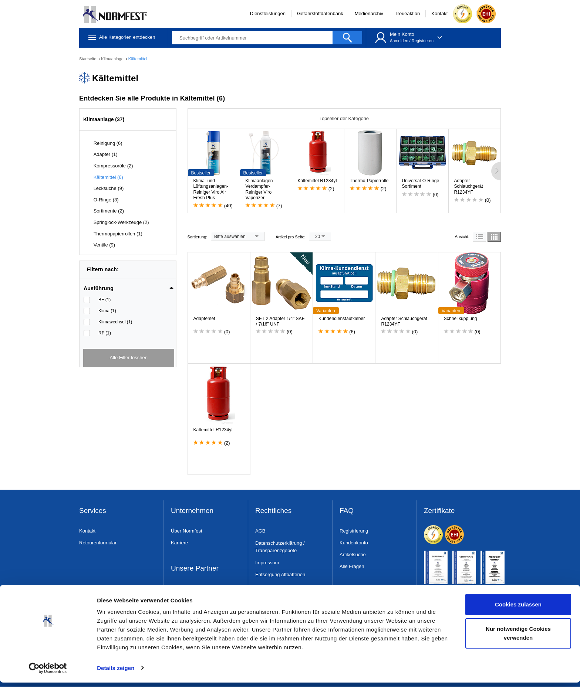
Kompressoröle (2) (113, 166)
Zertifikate (439, 511)
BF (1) (104, 299)
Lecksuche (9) (109, 188)
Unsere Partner (195, 568)
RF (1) (104, 333)
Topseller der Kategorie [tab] (344, 118)
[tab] (129, 286)
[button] (129, 288)
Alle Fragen (352, 566)
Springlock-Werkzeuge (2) (121, 222)
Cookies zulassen (518, 609)
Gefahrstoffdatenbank (320, 13)
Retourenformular (98, 542)
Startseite (88, 59)
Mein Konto (402, 34)
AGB (260, 531)
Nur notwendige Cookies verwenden (518, 637)
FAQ (347, 511)
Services (92, 511)
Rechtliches (273, 511)
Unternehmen (192, 511)
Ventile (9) (104, 245)
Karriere (179, 542)
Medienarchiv (369, 13)
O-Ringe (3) (106, 200)
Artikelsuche (353, 554)
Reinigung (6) (108, 143)
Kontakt (439, 13)
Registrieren (423, 40)
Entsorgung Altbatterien (280, 574)
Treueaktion (407, 13)
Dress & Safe (185, 588)
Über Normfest (186, 531)
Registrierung (354, 531)
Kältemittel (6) (108, 177)
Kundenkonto (354, 542)
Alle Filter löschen (128, 357)
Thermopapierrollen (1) (118, 234)
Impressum (267, 562)
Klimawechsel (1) (115, 321)
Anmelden (399, 40)
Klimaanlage (113, 59)
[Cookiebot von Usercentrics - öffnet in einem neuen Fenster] (48, 672)
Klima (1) (107, 310)
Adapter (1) (106, 154)
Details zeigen (115, 672)
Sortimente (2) (109, 211)
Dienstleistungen (268, 13)
